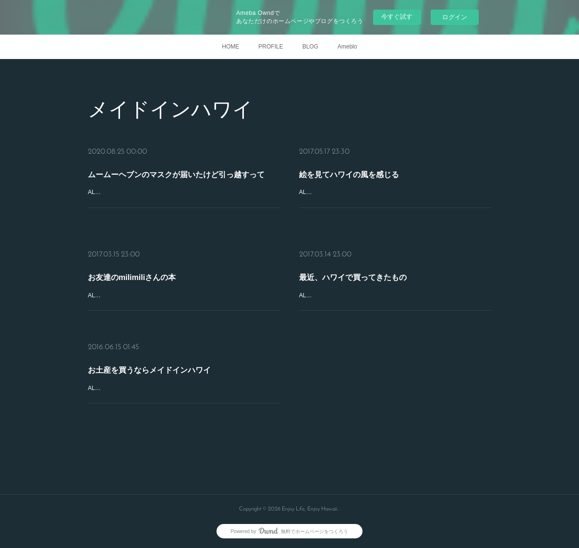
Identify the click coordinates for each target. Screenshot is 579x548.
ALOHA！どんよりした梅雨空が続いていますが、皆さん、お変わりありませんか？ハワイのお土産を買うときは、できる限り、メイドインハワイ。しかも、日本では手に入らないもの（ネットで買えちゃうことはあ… (183, 398)
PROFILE (270, 46)
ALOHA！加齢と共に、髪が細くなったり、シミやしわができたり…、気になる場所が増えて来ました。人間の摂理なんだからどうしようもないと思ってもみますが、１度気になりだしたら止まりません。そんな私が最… (394, 305)
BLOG (310, 46)
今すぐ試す (396, 16)
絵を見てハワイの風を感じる (349, 174)
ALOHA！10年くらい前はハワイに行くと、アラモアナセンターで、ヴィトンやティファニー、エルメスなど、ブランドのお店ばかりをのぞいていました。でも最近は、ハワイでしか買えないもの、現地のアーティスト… (394, 202)
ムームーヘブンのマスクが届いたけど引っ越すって (176, 174)
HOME (230, 46)
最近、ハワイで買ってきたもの (353, 277)
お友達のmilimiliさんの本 (132, 277)
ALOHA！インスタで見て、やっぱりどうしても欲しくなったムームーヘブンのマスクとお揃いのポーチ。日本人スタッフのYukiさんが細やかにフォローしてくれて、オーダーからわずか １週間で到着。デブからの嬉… (182, 202)
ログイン (454, 17)
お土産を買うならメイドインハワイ (149, 370)
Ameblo (347, 46)
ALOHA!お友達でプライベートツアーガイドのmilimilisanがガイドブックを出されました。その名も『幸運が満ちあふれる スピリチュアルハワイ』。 (183, 300)
